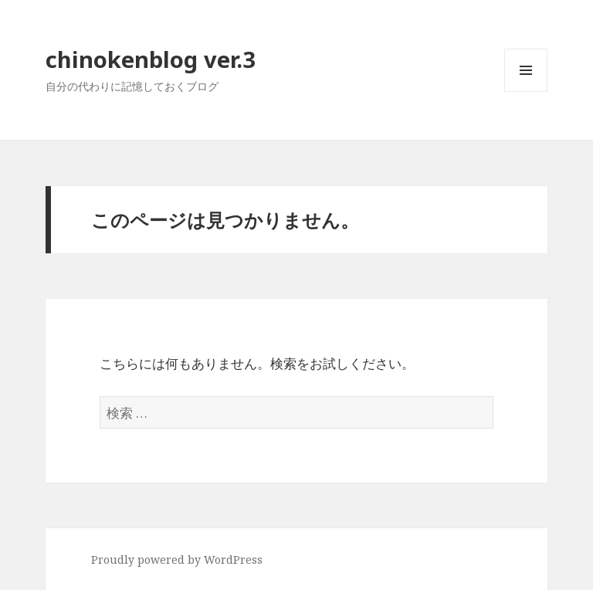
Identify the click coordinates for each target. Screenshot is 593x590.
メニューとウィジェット (526, 91)
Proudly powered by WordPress (177, 559)
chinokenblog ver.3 (151, 59)
